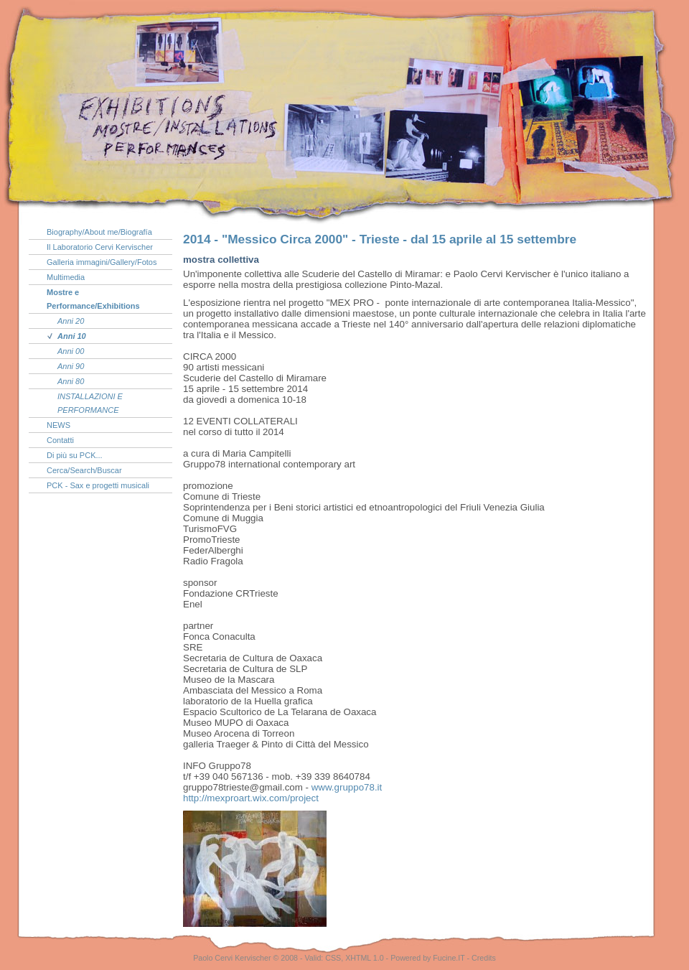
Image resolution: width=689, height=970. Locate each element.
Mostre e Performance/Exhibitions (93, 299)
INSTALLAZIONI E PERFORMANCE (90, 403)
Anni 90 (70, 366)
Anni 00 (70, 351)
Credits (484, 957)
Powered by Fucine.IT (427, 957)
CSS (333, 957)
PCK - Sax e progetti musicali (98, 485)
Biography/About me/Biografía (99, 232)
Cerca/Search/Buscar (84, 470)
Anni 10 (71, 336)
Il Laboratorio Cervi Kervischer (100, 247)
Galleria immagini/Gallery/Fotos (101, 262)
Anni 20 (70, 321)
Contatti (60, 440)
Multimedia (66, 277)
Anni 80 (70, 381)
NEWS (58, 425)
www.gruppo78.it (347, 787)
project (251, 798)
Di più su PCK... (75, 455)
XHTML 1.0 (364, 957)
